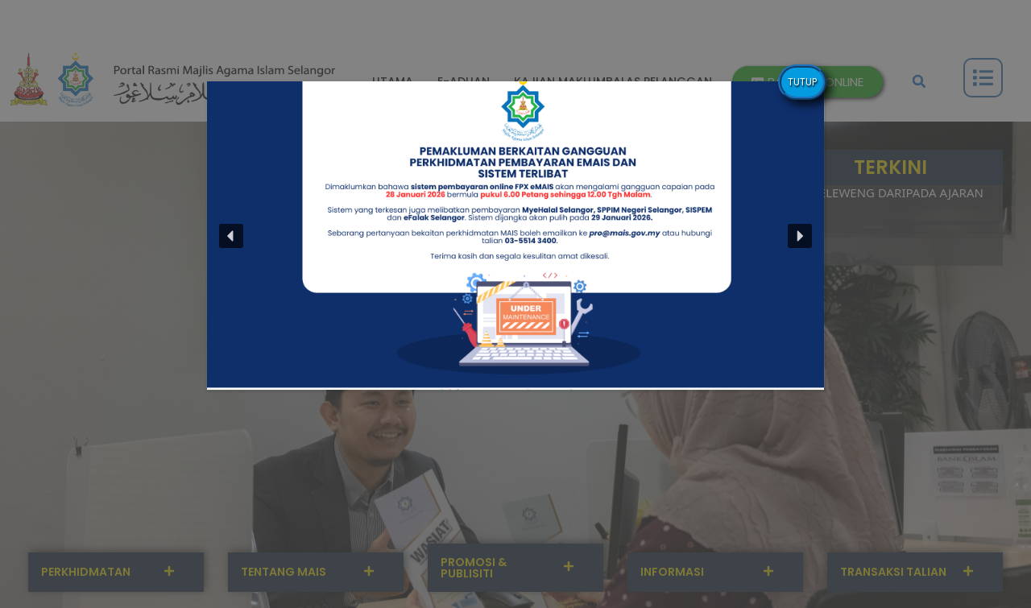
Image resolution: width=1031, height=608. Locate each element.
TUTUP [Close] (802, 82)
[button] (231, 236)
